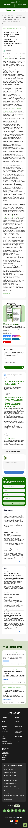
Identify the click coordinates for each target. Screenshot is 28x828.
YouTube (8, 342)
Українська (10, 805)
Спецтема (4, 724)
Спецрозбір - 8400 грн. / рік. (10, 780)
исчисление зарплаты (11, 355)
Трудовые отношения (11, 358)
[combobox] (14, 498)
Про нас (17, 721)
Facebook (8, 336)
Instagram (17, 336)
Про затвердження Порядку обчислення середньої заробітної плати (14, 383)
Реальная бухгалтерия (7, 743)
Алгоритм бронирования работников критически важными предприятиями (14, 692)
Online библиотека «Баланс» (6, 756)
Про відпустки (10, 438)
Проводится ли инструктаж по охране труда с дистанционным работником (13, 615)
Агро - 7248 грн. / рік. (9, 778)
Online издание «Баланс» (5, 749)
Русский (17, 805)
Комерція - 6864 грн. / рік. (10, 775)
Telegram (8, 339)
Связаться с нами (19, 724)
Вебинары (4, 728)
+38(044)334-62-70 (7, 5)
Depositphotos (18, 741)
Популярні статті (8, 799)
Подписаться (20, 4)
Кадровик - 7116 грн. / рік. (10, 772)
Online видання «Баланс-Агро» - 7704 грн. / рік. (14, 796)
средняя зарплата (10, 362)
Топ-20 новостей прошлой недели (14, 515)
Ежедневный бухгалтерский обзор (14, 28)
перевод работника (17, 352)
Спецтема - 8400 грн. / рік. (10, 769)
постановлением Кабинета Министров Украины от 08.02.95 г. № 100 (12, 110)
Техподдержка (18, 726)
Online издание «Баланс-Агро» (5, 753)
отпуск (6, 352)
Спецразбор (5, 731)
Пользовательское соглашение (19, 732)
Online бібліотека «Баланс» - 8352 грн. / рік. (13, 789)
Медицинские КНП (6, 741)
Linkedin (16, 339)
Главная (4, 721)
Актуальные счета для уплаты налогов (13, 672)
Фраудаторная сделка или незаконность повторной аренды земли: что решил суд (13, 596)
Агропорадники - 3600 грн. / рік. (11, 783)
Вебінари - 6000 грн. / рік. (10, 786)
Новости (5, 28)
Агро (3, 736)
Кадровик (4, 738)
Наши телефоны (19, 728)
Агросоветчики (5, 733)
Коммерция (4, 726)
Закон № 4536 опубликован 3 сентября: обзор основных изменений (12, 533)
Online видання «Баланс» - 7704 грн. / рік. (14, 793)
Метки (3, 759)
